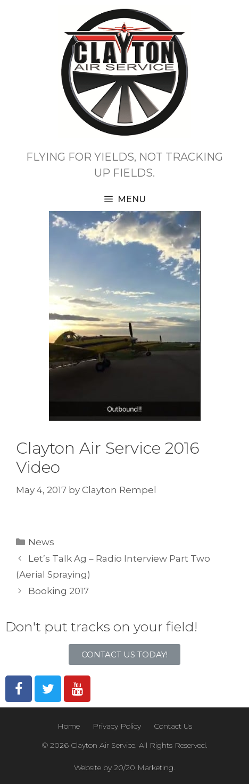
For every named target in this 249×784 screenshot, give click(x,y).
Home (68, 726)
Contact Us (173, 726)
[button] (124, 654)
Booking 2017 (58, 591)
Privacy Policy (117, 726)
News (41, 542)
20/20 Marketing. (144, 767)
